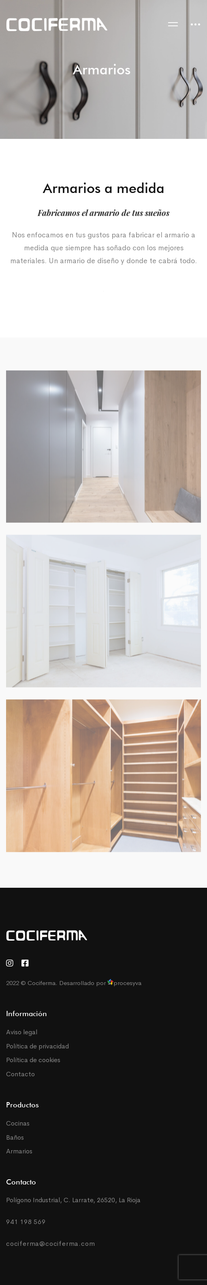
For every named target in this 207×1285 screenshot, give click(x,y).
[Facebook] (25, 963)
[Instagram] (10, 963)
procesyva (124, 983)
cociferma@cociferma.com (50, 1243)
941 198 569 (26, 1222)
